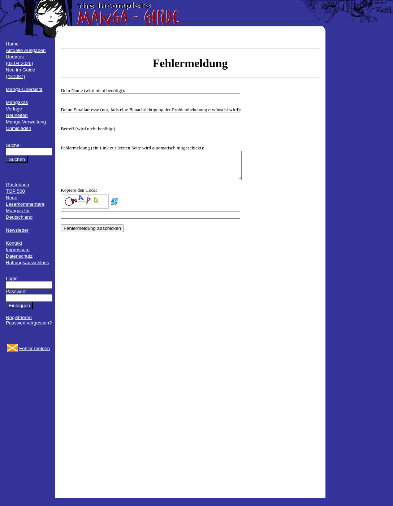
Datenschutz (19, 256)
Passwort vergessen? (29, 323)
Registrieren (19, 317)
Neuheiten (17, 115)
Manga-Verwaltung (26, 122)
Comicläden (18, 128)
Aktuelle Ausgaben (26, 50)
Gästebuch (17, 184)
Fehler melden (34, 348)
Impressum (18, 249)
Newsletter (17, 230)
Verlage (14, 109)
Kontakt (14, 243)
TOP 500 (15, 191)
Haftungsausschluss (27, 262)
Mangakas (17, 102)
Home (12, 44)
